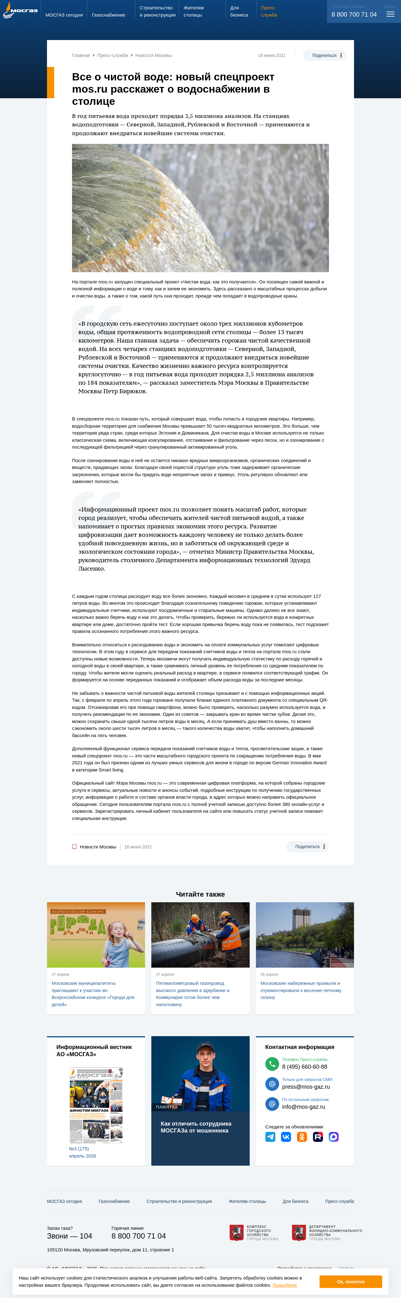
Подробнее (285, 1285)
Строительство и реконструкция (179, 1201)
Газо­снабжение (114, 1201)
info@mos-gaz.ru (303, 1107)
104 (86, 1236)
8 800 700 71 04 (354, 14)
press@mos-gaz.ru (306, 1087)
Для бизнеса (296, 1201)
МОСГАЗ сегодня (64, 1201)
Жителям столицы (247, 1201)
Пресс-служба (339, 1201)
